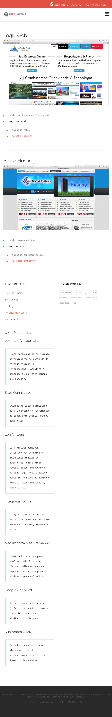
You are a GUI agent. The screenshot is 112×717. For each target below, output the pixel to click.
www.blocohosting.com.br (23, 261)
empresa (78, 292)
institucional (76, 298)
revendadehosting (67, 303)
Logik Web (15, 35)
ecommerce (65, 292)
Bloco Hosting (19, 160)
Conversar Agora (96, 5)
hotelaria (63, 298)
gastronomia (91, 292)
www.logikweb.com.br (21, 136)
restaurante (90, 298)
